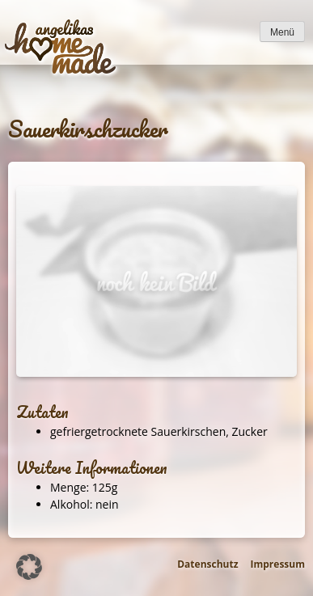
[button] (29, 567)
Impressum (278, 564)
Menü (282, 32)
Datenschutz (207, 564)
